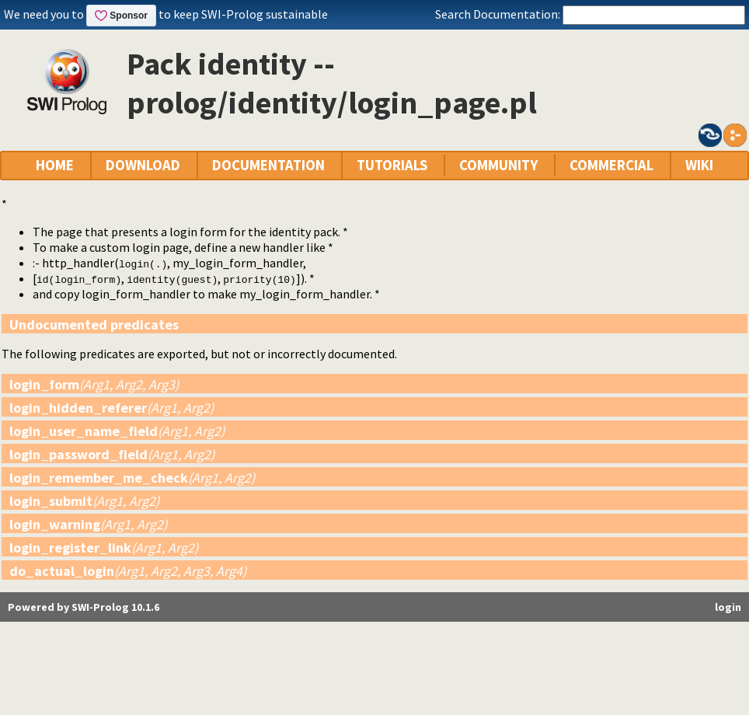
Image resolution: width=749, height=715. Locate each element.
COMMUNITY (498, 165)
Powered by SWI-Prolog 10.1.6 (83, 607)
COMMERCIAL (611, 165)
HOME (55, 165)
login (728, 607)
